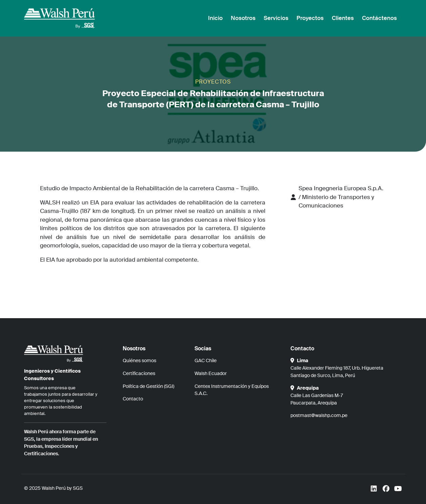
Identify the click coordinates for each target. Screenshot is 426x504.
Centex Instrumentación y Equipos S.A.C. (232, 390)
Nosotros (243, 18)
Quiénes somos (139, 360)
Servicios (276, 18)
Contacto (133, 399)
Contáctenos (379, 18)
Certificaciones (139, 373)
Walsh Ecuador (211, 373)
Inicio (215, 18)
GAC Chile (206, 360)
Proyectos (310, 18)
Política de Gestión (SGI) (148, 386)
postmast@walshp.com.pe (318, 415)
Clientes (343, 18)
